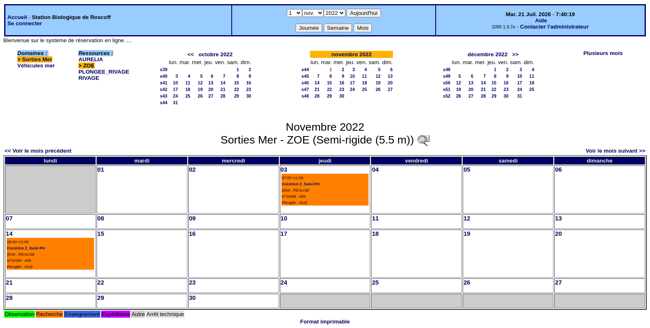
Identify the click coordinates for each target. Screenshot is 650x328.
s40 (163, 76)
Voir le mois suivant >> (615, 151)
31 (175, 102)
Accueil (17, 17)
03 (284, 169)
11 (187, 82)
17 (175, 89)
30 (248, 95)
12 (200, 82)
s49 (447, 76)
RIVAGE (88, 78)
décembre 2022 (487, 54)
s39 (163, 69)
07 (9, 218)
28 (223, 95)
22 (236, 89)
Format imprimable (325, 321)
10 (175, 82)
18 (187, 89)
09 (192, 218)
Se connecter (24, 23)
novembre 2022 (352, 54)
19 (200, 89)
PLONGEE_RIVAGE (103, 72)
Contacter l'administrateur (554, 27)
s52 (447, 95)
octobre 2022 (216, 54)
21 (223, 89)
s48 (305, 95)
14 (223, 82)
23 (248, 89)
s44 (163, 102)
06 (558, 169)
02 (192, 169)
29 (236, 95)
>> (515, 54)
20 (211, 89)
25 (187, 95)
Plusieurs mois (603, 53)
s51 (447, 89)
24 (175, 95)
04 (375, 169)
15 (236, 82)
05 (466, 169)
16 (248, 82)
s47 (305, 89)
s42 (163, 89)
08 (100, 218)
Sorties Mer (37, 59)
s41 (163, 82)
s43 (163, 95)
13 (211, 82)
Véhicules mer (36, 65)
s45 (305, 76)
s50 (447, 82)
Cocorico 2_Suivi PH (301, 184)
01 (100, 169)
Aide (541, 20)
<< (190, 54)
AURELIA (90, 59)
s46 (305, 82)
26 (200, 95)
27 (211, 95)
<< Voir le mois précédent (38, 151)
